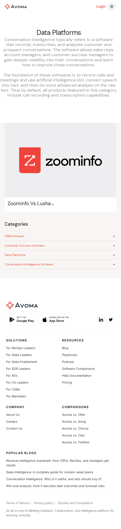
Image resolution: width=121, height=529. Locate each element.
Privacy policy (44, 503)
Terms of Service (18, 503)
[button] (111, 6)
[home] (16, 6)
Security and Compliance (75, 503)
